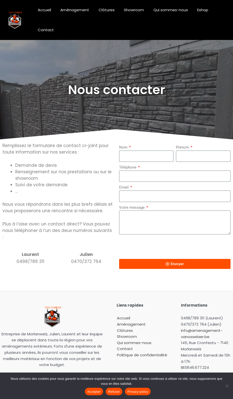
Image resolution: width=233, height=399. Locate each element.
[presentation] (157, 233)
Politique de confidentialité (142, 342)
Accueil (46, 13)
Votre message (132, 194)
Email (124, 174)
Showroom (130, 13)
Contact (216, 13)
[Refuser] (226, 385)
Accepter (94, 392)
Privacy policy (137, 392)
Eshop (195, 13)
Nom (123, 134)
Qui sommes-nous (165, 13)
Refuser (114, 392)
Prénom (183, 134)
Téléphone (128, 154)
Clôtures (105, 13)
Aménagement (74, 13)
